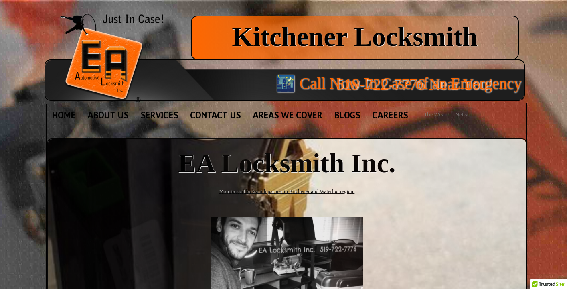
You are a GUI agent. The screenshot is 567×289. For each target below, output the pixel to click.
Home (63, 115)
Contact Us (215, 115)
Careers (390, 115)
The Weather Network (449, 114)
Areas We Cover (287, 115)
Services (159, 115)
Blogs (347, 115)
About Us (107, 115)
